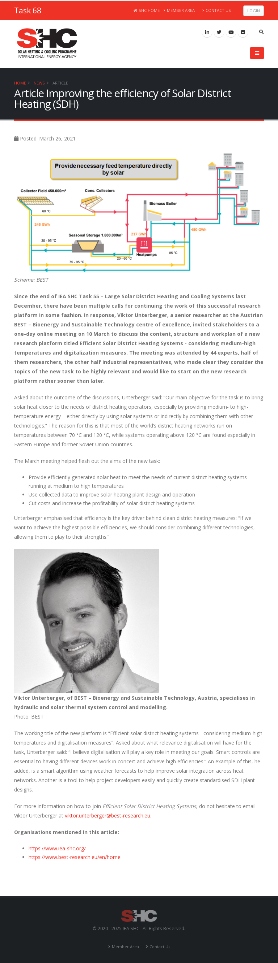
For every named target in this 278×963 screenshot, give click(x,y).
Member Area (179, 10)
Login (253, 10)
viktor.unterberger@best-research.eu (107, 815)
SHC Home (147, 10)
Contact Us (216, 10)
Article (60, 83)
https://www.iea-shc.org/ (57, 848)
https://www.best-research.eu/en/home (75, 857)
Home (20, 83)
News (39, 83)
